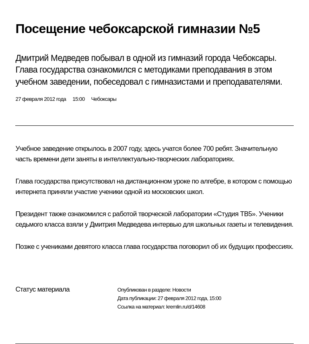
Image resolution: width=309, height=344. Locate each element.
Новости (181, 290)
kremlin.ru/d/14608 (185, 307)
